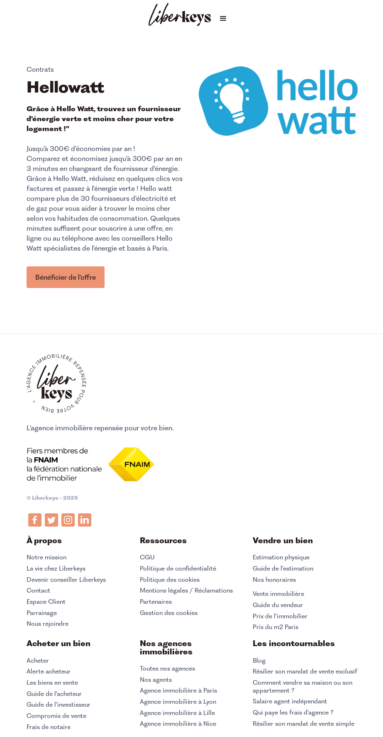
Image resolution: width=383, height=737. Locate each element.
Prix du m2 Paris (275, 627)
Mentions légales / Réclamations (186, 590)
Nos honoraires (274, 579)
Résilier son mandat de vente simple (303, 723)
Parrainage (42, 613)
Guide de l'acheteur (54, 694)
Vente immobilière (278, 594)
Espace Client (46, 601)
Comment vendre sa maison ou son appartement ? (302, 686)
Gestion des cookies (169, 613)
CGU (147, 557)
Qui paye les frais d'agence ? (293, 712)
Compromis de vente (56, 716)
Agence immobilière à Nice (178, 723)
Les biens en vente (52, 682)
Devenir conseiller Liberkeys (66, 579)
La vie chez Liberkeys (56, 568)
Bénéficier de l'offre (65, 277)
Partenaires (156, 601)
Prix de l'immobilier (280, 616)
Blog (259, 660)
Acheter (38, 660)
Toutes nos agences (167, 668)
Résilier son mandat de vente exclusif (305, 671)
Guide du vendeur (278, 605)
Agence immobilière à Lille (177, 713)
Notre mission (46, 557)
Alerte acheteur (49, 671)
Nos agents (156, 679)
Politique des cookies (170, 579)
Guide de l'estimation (283, 568)
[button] (223, 18)
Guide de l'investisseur (58, 704)
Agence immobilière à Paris (178, 690)
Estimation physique (281, 557)
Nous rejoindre (47, 623)
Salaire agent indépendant (290, 701)
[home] (180, 15)
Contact (38, 590)
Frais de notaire (49, 727)
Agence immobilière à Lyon (178, 701)
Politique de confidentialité (178, 568)
